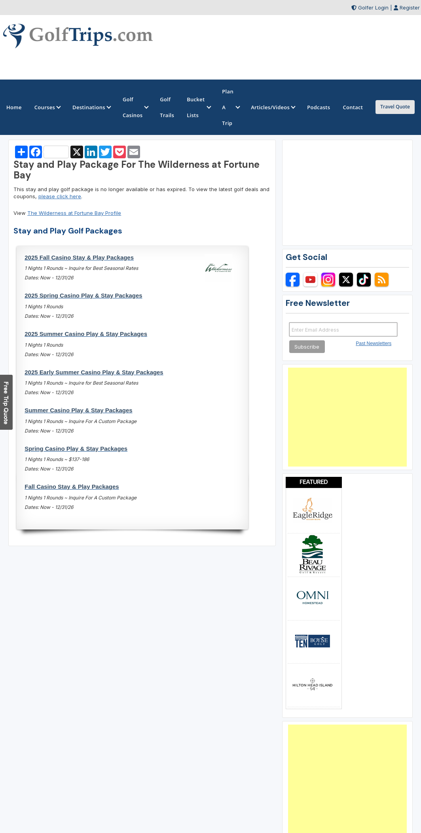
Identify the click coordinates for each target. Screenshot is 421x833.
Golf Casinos (135, 107)
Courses (47, 107)
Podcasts (318, 107)
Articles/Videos (272, 107)
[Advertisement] (347, 417)
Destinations (91, 107)
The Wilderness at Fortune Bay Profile (74, 213)
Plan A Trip (230, 107)
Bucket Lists (198, 107)
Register (410, 7)
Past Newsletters (373, 343)
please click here (59, 196)
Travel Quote (395, 106)
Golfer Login (373, 7)
